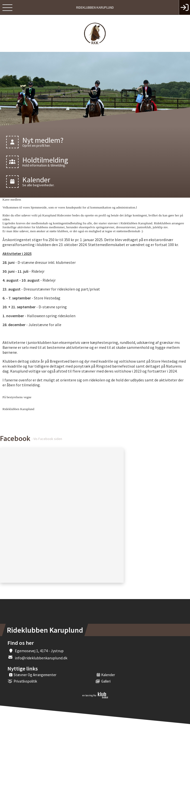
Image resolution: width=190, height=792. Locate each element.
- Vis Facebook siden (47, 439)
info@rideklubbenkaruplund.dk (41, 657)
